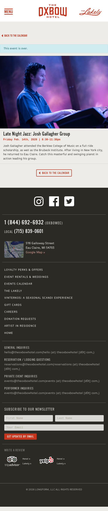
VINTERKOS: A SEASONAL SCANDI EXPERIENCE (38, 298)
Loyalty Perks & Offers (23, 270)
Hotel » (26, 459)
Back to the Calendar (14, 35)
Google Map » (35, 252)
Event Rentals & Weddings (26, 277)
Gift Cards (13, 305)
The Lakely (13, 291)
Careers (11, 312)
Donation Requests (20, 319)
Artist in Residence (20, 326)
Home (8, 333)
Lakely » (26, 464)
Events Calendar (18, 284)
